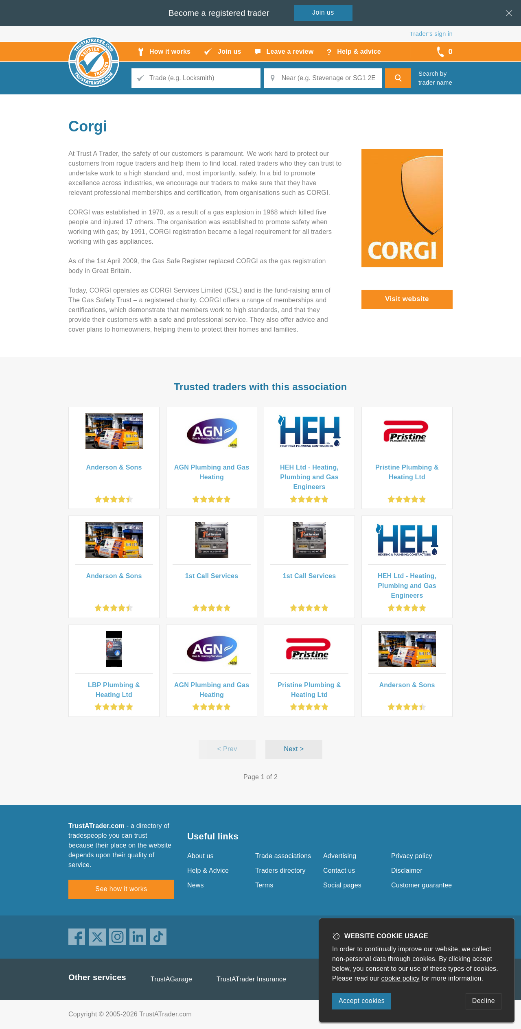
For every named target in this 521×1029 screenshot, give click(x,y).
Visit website (407, 299)
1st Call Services (212, 575)
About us (200, 855)
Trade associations (283, 855)
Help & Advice (208, 870)
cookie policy (400, 978)
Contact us (339, 870)
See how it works (121, 888)
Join (323, 12)
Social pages (342, 885)
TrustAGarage (171, 979)
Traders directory (280, 870)
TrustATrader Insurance (251, 979)
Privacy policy (411, 855)
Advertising (339, 855)
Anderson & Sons (114, 467)
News (195, 885)
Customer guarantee (421, 885)
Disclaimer (406, 870)
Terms (264, 885)
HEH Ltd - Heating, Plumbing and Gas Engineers (309, 477)
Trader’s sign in (431, 33)
